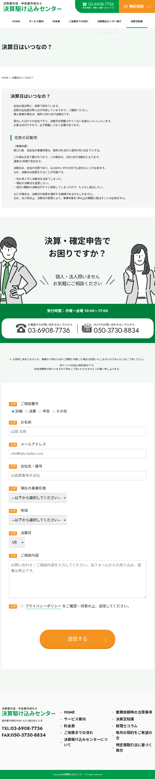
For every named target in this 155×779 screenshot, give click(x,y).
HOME (16, 21)
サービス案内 (36, 21)
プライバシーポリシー (43, 606)
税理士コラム (126, 726)
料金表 (56, 21)
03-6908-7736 (98, 4)
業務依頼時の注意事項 (134, 712)
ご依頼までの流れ (78, 21)
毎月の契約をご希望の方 (134, 735)
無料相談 (136, 6)
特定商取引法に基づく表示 (134, 747)
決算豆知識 (137, 21)
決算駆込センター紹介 (109, 21)
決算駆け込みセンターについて (86, 742)
